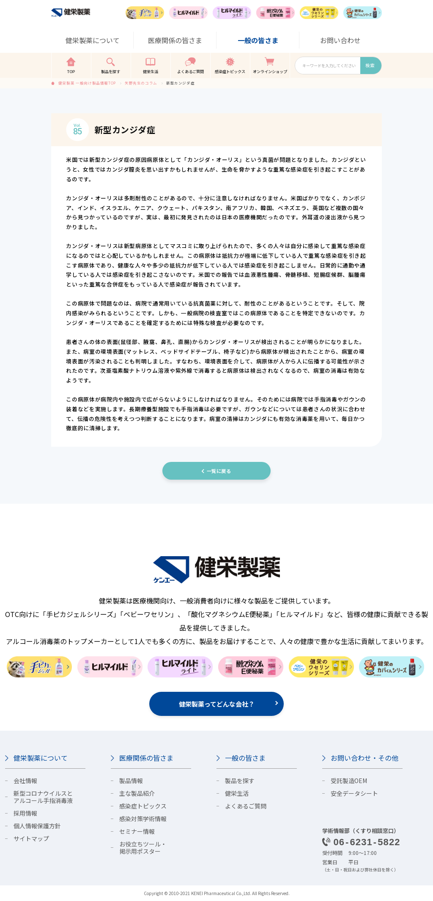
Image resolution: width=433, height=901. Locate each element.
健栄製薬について (41, 758)
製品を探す (240, 780)
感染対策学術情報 (143, 818)
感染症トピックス (143, 806)
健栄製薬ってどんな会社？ (217, 703)
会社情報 (25, 780)
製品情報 (131, 780)
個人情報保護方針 (37, 826)
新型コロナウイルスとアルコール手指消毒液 (43, 797)
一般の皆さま (245, 758)
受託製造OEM (349, 780)
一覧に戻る (219, 470)
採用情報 (25, 813)
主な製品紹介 (137, 793)
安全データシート (354, 793)
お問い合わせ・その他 (364, 758)
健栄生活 (237, 793)
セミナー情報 (137, 831)
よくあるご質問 (245, 806)
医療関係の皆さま (146, 758)
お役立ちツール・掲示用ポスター (143, 847)
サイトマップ (31, 838)
